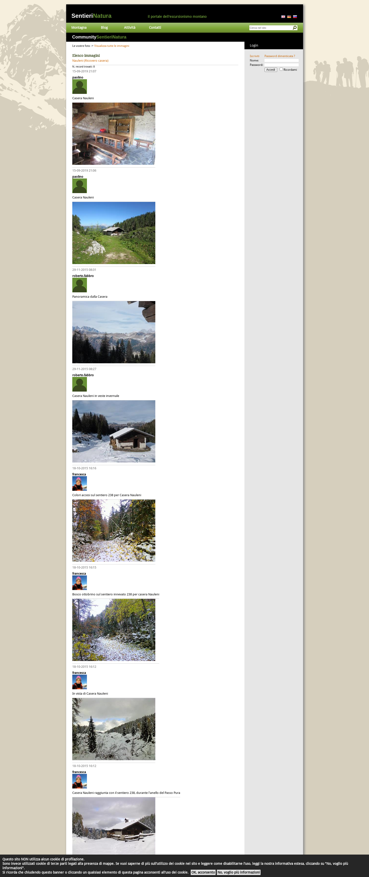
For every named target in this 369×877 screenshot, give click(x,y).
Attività (129, 28)
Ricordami (290, 69)
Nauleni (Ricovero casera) (90, 60)
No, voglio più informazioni (239, 872)
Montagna (78, 28)
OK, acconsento (203, 872)
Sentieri (92, 15)
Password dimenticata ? (279, 56)
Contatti (155, 28)
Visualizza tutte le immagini (111, 46)
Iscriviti (254, 56)
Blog (104, 28)
